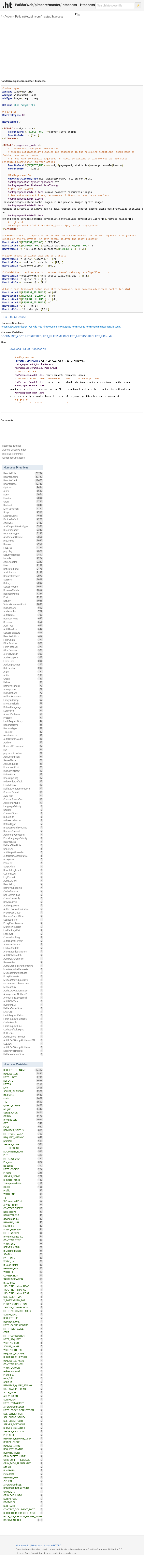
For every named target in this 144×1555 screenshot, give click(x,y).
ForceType (23, 661)
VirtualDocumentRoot (23, 604)
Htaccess (36, 1545)
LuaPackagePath (23, 930)
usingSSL (23, 1378)
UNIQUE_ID (23, 1491)
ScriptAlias (23, 866)
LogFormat (23, 877)
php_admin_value (23, 753)
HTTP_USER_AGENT (23, 1133)
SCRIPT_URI (23, 1399)
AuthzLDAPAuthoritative (23, 909)
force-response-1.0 (23, 1236)
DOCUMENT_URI (21, 1520)
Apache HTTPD (52, 1545)
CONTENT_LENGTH (23, 1364)
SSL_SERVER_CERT (23, 1413)
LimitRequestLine (23, 1025)
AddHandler (23, 611)
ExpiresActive (23, 515)
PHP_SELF (23, 1435)
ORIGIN (23, 1116)
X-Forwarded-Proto (23, 1201)
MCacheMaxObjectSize (23, 979)
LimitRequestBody (23, 721)
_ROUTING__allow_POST (23, 1293)
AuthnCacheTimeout (23, 1036)
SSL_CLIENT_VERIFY (23, 1417)
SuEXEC (23, 1043)
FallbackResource (23, 696)
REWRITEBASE (23, 1215)
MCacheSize (23, 987)
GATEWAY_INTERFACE (23, 1388)
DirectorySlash (23, 703)
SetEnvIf (23, 579)
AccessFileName (23, 944)
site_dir (23, 1466)
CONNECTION (23, 1275)
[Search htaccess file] (114, 5)
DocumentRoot (23, 767)
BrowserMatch (23, 590)
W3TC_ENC (23, 1194)
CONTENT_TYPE (23, 1240)
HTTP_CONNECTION (23, 1335)
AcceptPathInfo (23, 714)
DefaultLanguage (23, 707)
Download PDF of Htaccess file (28, 349)
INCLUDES (23, 1094)
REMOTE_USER (23, 1222)
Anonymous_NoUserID (23, 994)
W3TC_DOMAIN (23, 1367)
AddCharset (23, 572)
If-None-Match (23, 1264)
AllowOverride (23, 653)
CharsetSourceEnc (23, 799)
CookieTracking (23, 937)
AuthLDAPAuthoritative (23, 990)
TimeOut (23, 731)
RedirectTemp (23, 618)
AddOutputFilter (23, 664)
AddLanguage (23, 763)
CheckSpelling (23, 777)
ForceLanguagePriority (23, 838)
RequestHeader (23, 576)
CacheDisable (23, 891)
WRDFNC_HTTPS (23, 1349)
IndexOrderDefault (23, 781)
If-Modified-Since (23, 1250)
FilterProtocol (23, 646)
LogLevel (23, 933)
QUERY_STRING (23, 1105)
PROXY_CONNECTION (23, 1303)
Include (23, 558)
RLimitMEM (23, 1004)
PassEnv (23, 863)
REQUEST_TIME (23, 1445)
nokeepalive (23, 1211)
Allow (46, 326)
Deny (23, 494)
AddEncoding (23, 561)
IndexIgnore (23, 607)
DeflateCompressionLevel (23, 788)
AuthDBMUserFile (23, 955)
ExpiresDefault (23, 519)
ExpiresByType (23, 533)
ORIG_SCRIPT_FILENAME (23, 1459)
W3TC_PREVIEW (23, 1229)
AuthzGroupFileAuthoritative (23, 965)
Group (23, 678)
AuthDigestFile (23, 905)
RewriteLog (23, 884)
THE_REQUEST (23, 1148)
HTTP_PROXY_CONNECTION (23, 1410)
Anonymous (23, 689)
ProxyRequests (23, 976)
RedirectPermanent (23, 746)
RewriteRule (107, 326)
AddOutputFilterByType (20, 326)
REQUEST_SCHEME (23, 1360)
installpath (23, 1473)
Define (23, 682)
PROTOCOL (23, 1502)
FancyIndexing (23, 700)
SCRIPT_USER (23, 1498)
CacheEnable (23, 1022)
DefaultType (23, 824)
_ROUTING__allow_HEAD (23, 1286)
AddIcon (23, 742)
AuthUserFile (23, 629)
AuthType (23, 625)
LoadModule (23, 785)
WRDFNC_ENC (23, 1342)
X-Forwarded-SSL (23, 1484)
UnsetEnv (23, 848)
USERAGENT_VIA (23, 1296)
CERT (23, 1332)
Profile (23, 1190)
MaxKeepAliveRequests (23, 969)
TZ (23, 1197)
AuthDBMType (23, 1001)
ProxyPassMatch (23, 912)
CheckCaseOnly (23, 898)
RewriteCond (78, 326)
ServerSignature (23, 632)
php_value (23, 540)
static (109, 336)
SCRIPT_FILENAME (23, 1091)
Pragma (23, 1162)
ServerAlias (23, 962)
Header (23, 498)
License (21, 317)
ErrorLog (23, 1011)
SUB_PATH (23, 1505)
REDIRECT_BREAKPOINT (23, 1488)
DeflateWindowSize (23, 1054)
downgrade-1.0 (23, 1218)
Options (53, 326)
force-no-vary (23, 1119)
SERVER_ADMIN (23, 1247)
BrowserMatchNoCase (23, 827)
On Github (10, 317)
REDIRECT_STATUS (23, 1130)
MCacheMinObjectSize (23, 972)
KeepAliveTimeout (23, 1050)
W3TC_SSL (23, 1243)
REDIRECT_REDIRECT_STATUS (23, 1512)
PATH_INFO (23, 1257)
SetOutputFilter (23, 568)
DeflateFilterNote (23, 845)
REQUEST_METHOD (75, 336)
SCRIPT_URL (23, 1314)
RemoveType (23, 728)
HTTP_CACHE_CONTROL (23, 1325)
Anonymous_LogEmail (23, 997)
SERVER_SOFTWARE (23, 1424)
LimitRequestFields (23, 1015)
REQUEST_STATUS (23, 1449)
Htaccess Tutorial (11, 445)
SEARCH (23, 1254)
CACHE (23, 1186)
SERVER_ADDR (23, 1144)
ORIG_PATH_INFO (23, 1495)
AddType (37, 326)
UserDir (23, 809)
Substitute (23, 816)
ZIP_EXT (23, 1481)
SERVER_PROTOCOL (23, 1431)
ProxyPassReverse (23, 923)
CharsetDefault (23, 792)
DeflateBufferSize (23, 1008)
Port (23, 597)
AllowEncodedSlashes (23, 951)
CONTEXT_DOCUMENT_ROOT (23, 1509)
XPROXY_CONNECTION (23, 1307)
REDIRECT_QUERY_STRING (23, 1385)
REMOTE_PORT (23, 1477)
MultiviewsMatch (23, 926)
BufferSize (23, 1033)
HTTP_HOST (23, 1077)
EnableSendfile (23, 948)
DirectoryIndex (23, 529)
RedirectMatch (23, 593)
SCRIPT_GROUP (23, 1442)
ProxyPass (23, 859)
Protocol (23, 717)
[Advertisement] (72, 47)
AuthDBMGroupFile (23, 958)
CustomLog (23, 873)
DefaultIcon (23, 774)
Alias (23, 671)
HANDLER (23, 1225)
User (23, 565)
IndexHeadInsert (23, 820)
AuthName (23, 614)
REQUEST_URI (97, 336)
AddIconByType (23, 802)
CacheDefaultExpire (23, 1029)
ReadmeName (23, 724)
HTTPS (23, 1084)
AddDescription (23, 756)
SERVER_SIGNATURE (23, 1427)
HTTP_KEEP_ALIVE (23, 1328)
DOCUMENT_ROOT (12, 336)
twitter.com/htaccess (13, 457)
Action (8, 16)
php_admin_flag (23, 894)
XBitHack (23, 795)
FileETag (23, 547)
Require (23, 544)
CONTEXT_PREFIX (23, 1208)
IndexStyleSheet (23, 770)
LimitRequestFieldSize (23, 1018)
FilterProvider (23, 643)
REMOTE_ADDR (23, 1179)
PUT (33, 336)
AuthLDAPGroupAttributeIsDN (23, 1040)
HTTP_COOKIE (23, 1169)
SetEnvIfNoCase (23, 554)
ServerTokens (23, 586)
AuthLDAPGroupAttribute (23, 1047)
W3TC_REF (23, 1272)
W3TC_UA (23, 1261)
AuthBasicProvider (23, 738)
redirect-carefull (23, 1371)
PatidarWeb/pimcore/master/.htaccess (39, 16)
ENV (23, 1087)
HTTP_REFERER (23, 1158)
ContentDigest (23, 813)
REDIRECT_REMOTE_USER (23, 1438)
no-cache (23, 1165)
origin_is (23, 1381)
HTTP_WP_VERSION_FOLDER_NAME (23, 1516)
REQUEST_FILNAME (23, 1353)
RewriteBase (64, 326)
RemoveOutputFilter (23, 916)
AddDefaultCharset (23, 537)
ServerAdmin (23, 901)
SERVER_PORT (23, 1112)
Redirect (23, 505)
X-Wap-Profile (23, 1204)
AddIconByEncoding (23, 834)
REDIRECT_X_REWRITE (23, 1357)
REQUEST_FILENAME (49, 336)
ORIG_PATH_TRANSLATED (23, 1463)
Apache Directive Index (14, 449)
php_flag (23, 551)
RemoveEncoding (23, 887)
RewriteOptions (23, 636)
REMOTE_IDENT (23, 1452)
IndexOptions (23, 692)
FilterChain (23, 639)
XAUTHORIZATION (23, 1279)
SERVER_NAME (23, 1176)
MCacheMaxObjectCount (23, 983)
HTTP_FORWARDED (23, 1403)
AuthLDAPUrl (23, 880)
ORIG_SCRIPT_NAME (23, 1456)
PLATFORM (23, 1470)
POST (23, 1126)
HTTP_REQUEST (23, 1339)
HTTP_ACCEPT (23, 1233)
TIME (23, 1101)
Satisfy (23, 583)
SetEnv (23, 600)
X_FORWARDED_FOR (23, 1300)
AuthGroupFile (23, 657)
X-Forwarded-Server (23, 1406)
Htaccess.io (22, 1545)
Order (23, 501)
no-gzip (23, 1109)
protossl (23, 1140)
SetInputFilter (23, 919)
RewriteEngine (93, 326)
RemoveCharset (23, 831)
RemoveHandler (23, 685)
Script (117, 326)
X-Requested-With (23, 1183)
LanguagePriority (23, 806)
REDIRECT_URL (23, 1321)
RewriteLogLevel (23, 870)
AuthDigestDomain (23, 940)
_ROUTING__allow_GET (23, 1289)
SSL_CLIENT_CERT (23, 1420)
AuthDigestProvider (23, 852)
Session (23, 622)
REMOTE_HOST (23, 1268)
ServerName (23, 760)
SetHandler (23, 668)
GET (27, 336)
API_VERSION (23, 1396)
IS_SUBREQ (23, 1282)
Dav (23, 749)
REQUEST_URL (23, 1318)
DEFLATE (23, 1080)
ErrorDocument (23, 508)
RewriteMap (23, 841)
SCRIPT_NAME (23, 1346)
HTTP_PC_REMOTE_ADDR (23, 1310)
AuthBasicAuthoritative (23, 855)
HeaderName (23, 735)
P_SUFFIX (23, 1374)
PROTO (23, 1172)
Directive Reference (12, 454)
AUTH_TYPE (23, 1392)
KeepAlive (23, 710)
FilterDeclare (23, 650)
